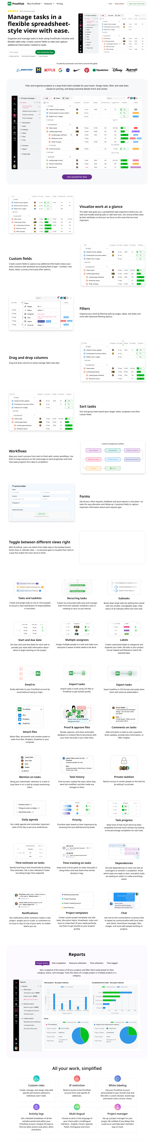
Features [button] (48, 3)
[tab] (42, 963)
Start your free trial (136, 3)
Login (110, 4)
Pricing (60, 3)
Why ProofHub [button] (33, 3)
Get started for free (77, 176)
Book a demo (119, 4)
